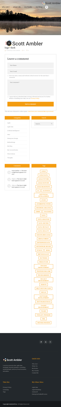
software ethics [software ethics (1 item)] (43, 301)
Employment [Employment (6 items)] (43, 238)
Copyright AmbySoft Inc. (10, 404)
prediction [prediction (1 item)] (43, 262)
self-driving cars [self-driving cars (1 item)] (43, 288)
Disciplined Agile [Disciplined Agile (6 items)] (44, 235)
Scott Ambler (16, 50)
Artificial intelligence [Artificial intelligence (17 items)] (43, 195)
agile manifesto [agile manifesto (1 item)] (43, 187)
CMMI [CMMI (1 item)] (38, 211)
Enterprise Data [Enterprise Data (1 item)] (43, 242)
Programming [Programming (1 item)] (43, 275)
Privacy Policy (35, 98)
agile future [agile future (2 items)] (43, 179)
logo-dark (8, 43)
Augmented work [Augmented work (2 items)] (44, 204)
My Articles (35, 370)
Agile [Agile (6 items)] (43, 171)
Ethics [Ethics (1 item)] (39, 250)
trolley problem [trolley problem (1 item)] (44, 315)
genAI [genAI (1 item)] (48, 250)
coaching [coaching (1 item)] (47, 211)
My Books (35, 368)
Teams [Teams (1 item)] (43, 311)
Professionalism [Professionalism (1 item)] (43, 271)
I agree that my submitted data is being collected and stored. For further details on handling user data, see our (29, 97)
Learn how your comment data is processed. (41, 111)
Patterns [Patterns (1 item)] (43, 258)
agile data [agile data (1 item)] (43, 175)
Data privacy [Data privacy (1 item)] (43, 227)
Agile (8, 123)
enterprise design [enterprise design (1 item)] (43, 246)
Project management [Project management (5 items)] (43, 279)
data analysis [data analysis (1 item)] (43, 219)
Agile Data (10, 127)
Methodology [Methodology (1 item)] (43, 254)
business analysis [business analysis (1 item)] (43, 208)
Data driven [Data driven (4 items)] (44, 223)
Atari (8, 134)
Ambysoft (35, 392)
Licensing (6, 389)
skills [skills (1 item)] (43, 292)
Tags (4, 392)
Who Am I (35, 364)
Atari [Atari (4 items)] (43, 200)
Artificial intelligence (13, 130)
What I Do (35, 366)
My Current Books (12, 150)
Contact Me (35, 373)
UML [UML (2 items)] (43, 319)
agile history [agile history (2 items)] (43, 183)
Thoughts (10, 158)
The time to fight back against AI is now (19, 172)
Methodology (11, 142)
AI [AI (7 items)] (38, 190)
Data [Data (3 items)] (44, 215)
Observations (11, 154)
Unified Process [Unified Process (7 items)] (43, 322)
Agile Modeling (36, 389)
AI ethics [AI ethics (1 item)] (46, 190)
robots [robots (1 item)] (43, 284)
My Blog (9, 146)
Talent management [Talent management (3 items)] (43, 306)
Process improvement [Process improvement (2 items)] (43, 266)
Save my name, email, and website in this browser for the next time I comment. (29, 76)
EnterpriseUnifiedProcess (39, 394)
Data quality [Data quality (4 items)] (43, 231)
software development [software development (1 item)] (43, 297)
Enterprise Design (12, 138)
